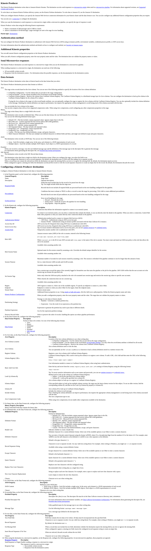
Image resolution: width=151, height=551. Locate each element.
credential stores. (101, 227)
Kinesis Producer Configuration (15, 294)
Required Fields (10, 186)
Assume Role (9, 230)
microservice (80, 7)
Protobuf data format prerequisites (50, 150)
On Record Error (10, 201)
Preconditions (9, 193)
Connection (8, 213)
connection (16, 19)
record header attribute (94, 342)
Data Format (9, 327)
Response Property (11, 540)
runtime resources (88, 227)
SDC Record (31, 331)
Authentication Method (12, 220)
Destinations (13, 33)
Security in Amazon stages (74, 45)
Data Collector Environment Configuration (96, 500)
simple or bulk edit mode (72, 292)
